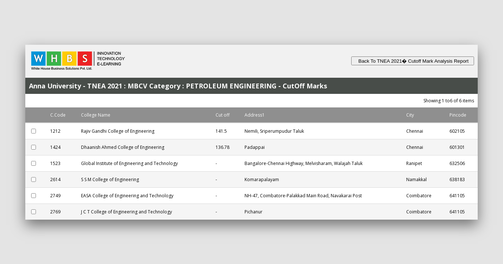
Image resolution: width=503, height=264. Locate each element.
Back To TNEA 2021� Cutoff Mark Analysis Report (412, 61)
